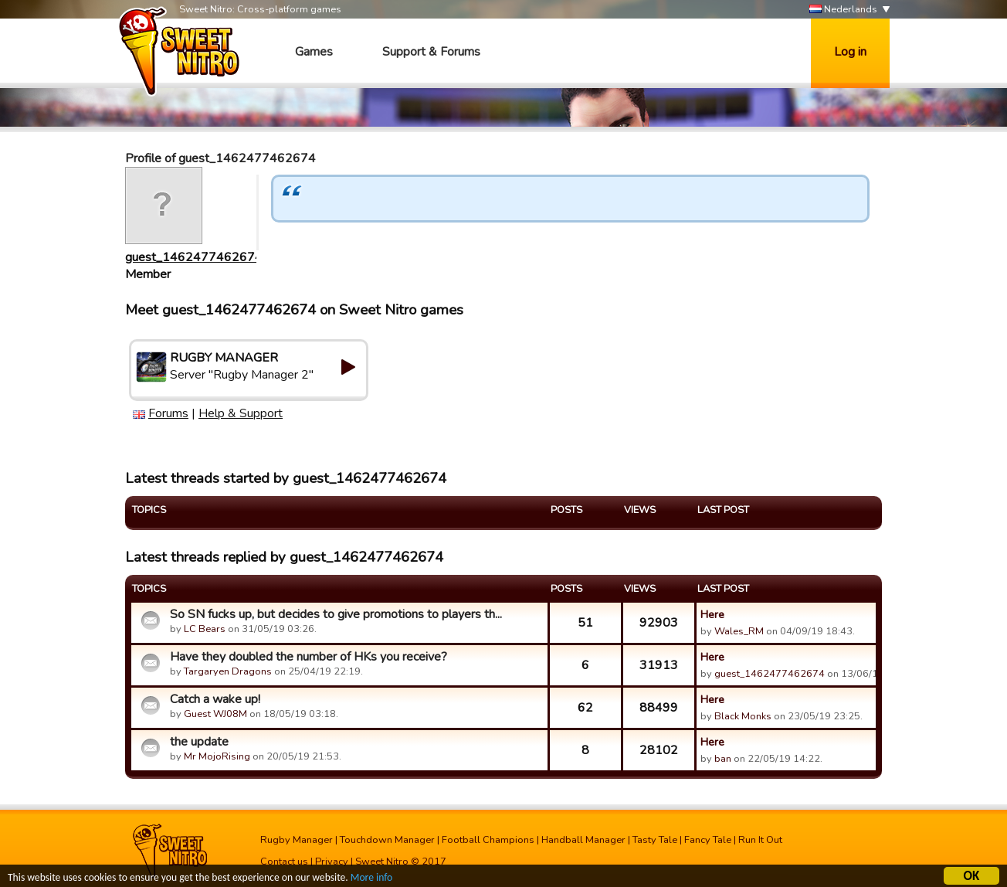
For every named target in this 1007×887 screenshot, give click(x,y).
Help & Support (240, 413)
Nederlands (843, 9)
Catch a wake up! (215, 699)
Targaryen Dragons (228, 671)
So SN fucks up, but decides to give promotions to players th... (336, 614)
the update (199, 741)
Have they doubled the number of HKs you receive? (308, 656)
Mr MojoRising (217, 756)
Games (314, 51)
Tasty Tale (654, 840)
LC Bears (204, 629)
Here (712, 614)
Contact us (284, 861)
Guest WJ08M (215, 714)
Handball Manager (583, 840)
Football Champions (488, 840)
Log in (850, 51)
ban (722, 759)
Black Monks (742, 716)
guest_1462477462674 (194, 257)
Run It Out (760, 840)
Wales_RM (739, 631)
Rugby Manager (296, 840)
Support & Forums (431, 51)
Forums (168, 413)
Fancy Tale (707, 840)
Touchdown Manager (387, 840)
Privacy (331, 861)
